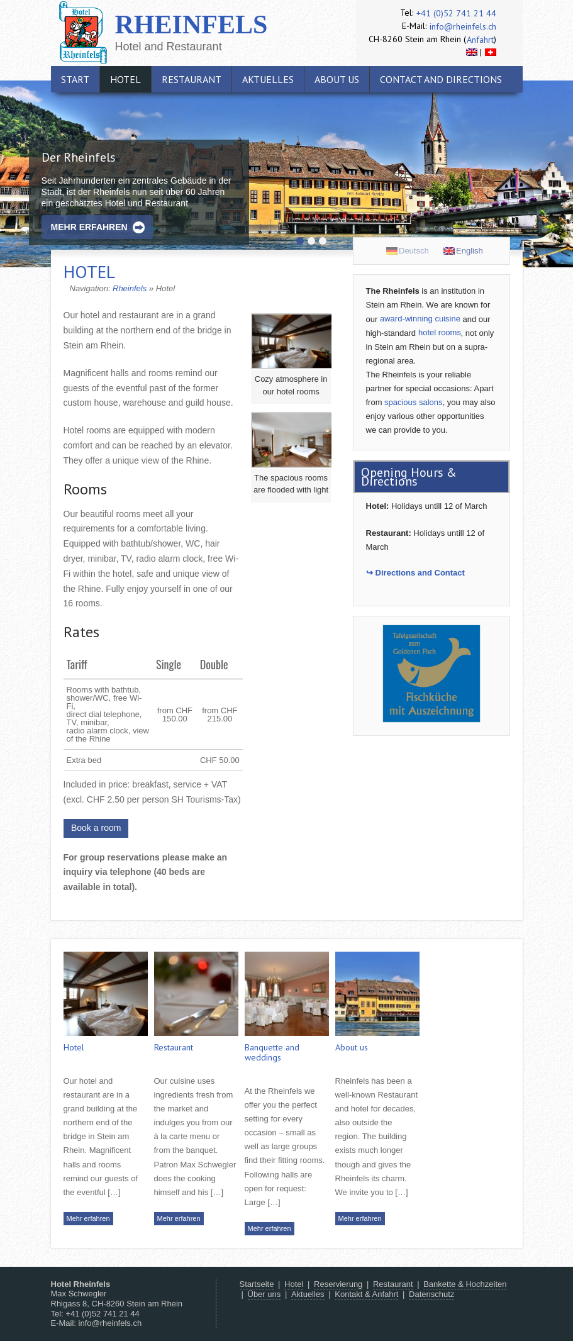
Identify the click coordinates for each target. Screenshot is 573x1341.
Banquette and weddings (272, 1052)
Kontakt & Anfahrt (366, 1294)
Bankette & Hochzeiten (464, 1284)
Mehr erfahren (89, 227)
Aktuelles (268, 79)
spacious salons (413, 402)
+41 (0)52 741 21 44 (456, 13)
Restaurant (191, 79)
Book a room (96, 828)
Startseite (257, 1284)
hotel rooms (439, 332)
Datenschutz (431, 1294)
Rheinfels (191, 24)
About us (336, 79)
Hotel (125, 79)
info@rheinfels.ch (463, 26)
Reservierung (338, 1284)
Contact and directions (441, 79)
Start (75, 79)
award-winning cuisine (420, 318)
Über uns (264, 1294)
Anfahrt (480, 39)
